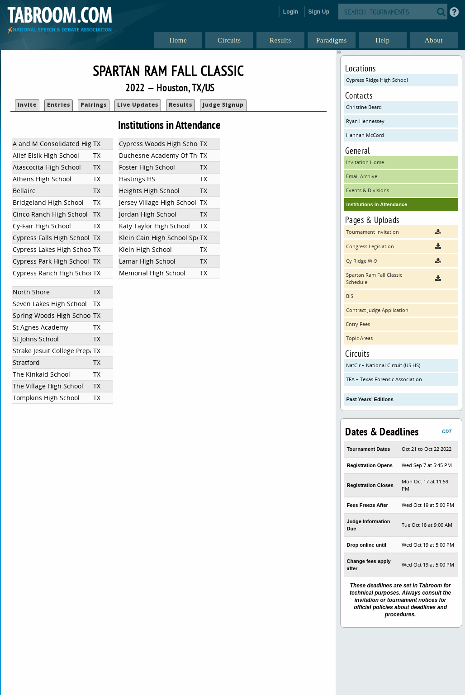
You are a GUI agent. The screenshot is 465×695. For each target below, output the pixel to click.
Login (291, 12)
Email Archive (361, 176)
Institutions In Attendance (376, 204)
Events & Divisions (367, 190)
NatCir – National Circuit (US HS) (383, 365)
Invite (27, 105)
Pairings (94, 105)
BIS (349, 296)
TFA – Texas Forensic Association (384, 379)
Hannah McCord (365, 135)
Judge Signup (223, 105)
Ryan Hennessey (365, 121)
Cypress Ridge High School (377, 79)
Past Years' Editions (370, 399)
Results (180, 105)
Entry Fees (358, 324)
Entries (58, 105)
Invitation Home (365, 162)
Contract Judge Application (377, 310)
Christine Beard (364, 107)
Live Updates (137, 105)
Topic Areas (359, 338)
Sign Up (319, 12)
